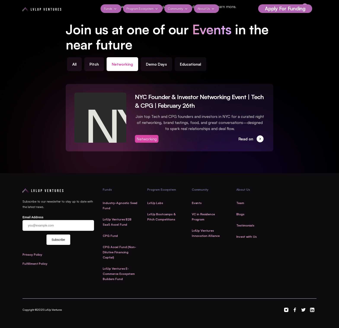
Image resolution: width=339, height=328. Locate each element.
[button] (111, 8)
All (74, 64)
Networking (122, 64)
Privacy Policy (32, 254)
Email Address (32, 217)
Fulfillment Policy (34, 263)
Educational (190, 64)
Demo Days (156, 64)
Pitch (94, 64)
